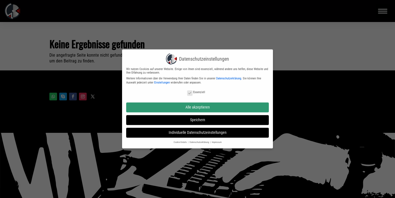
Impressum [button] (217, 139)
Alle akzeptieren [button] (197, 104)
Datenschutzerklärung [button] (200, 139)
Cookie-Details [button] (180, 139)
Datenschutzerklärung (228, 75)
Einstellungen (162, 80)
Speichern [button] (197, 117)
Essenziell (196, 89)
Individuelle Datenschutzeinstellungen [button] (198, 130)
